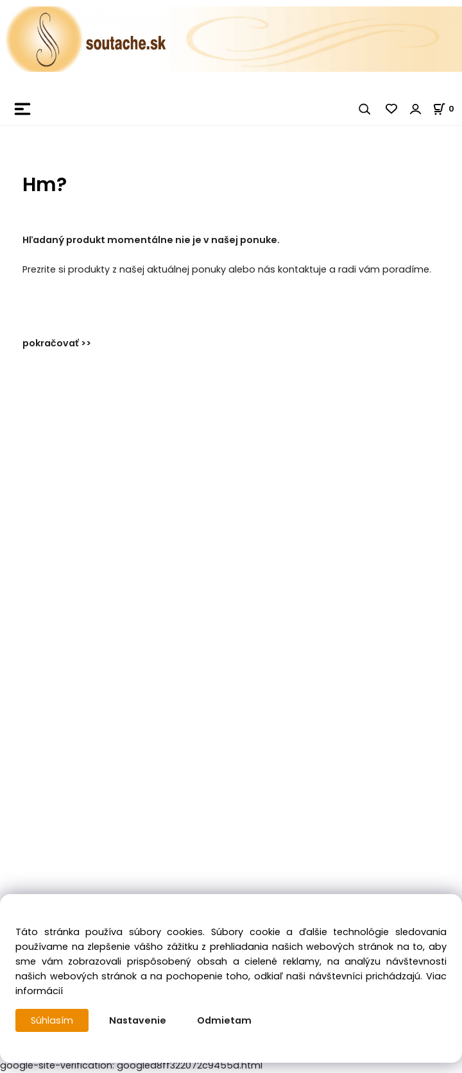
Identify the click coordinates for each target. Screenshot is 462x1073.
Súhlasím (52, 1020)
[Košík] (447, 109)
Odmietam (224, 1020)
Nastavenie (137, 1020)
